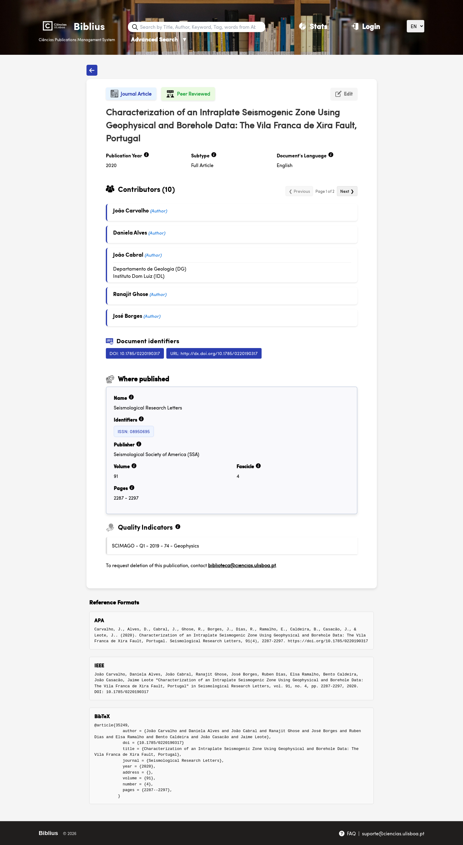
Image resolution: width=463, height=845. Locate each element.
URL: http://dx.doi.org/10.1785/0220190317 (214, 353)
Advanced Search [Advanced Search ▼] (159, 39)
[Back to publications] (91, 70)
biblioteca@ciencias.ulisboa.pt (242, 565)
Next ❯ (347, 191)
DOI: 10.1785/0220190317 (134, 353)
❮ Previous (299, 191)
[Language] (415, 26)
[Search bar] (202, 27)
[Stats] (313, 26)
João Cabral (128, 254)
